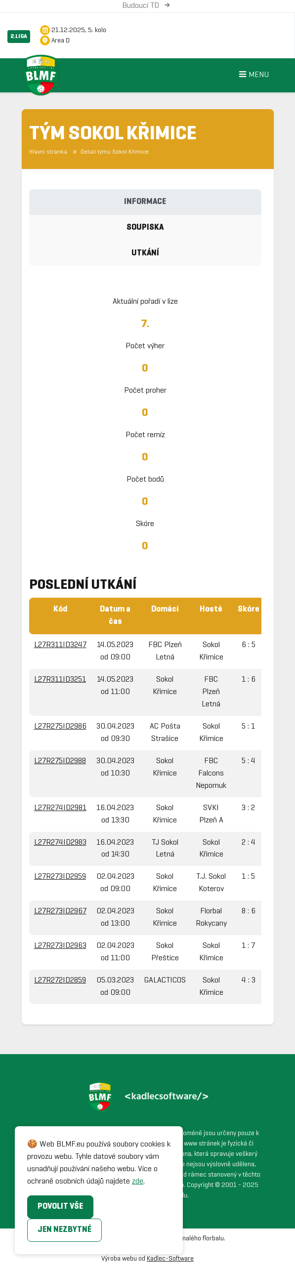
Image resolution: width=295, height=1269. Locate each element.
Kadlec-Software (170, 1259)
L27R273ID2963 (60, 945)
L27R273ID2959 (60, 876)
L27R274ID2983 (60, 842)
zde (137, 1181)
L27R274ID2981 (60, 808)
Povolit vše (60, 1206)
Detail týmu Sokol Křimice (110, 152)
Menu (252, 75)
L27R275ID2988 (60, 761)
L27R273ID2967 (60, 911)
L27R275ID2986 (60, 726)
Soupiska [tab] (145, 227)
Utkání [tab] (145, 253)
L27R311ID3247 (60, 645)
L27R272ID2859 (60, 980)
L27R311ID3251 (60, 679)
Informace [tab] (145, 201)
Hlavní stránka (48, 152)
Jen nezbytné (64, 1229)
